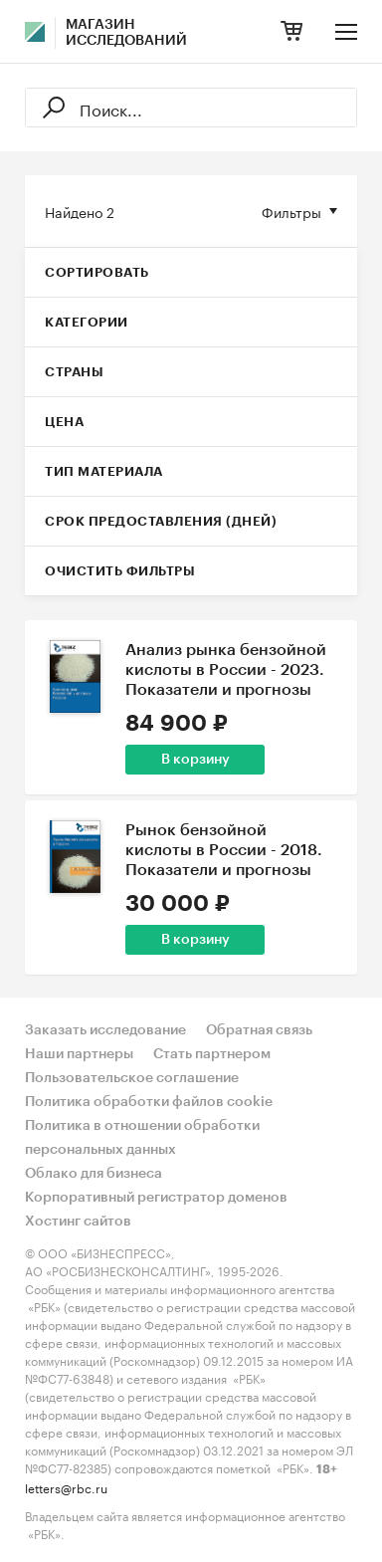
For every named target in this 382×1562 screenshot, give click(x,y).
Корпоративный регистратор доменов (156, 1198)
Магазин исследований (126, 33)
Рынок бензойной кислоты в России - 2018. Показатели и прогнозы (223, 850)
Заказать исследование (105, 1030)
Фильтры (291, 211)
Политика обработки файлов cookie (149, 1102)
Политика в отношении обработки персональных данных (142, 1138)
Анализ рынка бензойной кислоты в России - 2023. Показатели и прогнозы (225, 670)
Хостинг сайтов (78, 1221)
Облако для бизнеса (93, 1174)
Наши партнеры (79, 1054)
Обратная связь (259, 1030)
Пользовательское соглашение (132, 1078)
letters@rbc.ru (66, 1486)
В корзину (195, 760)
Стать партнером (212, 1054)
